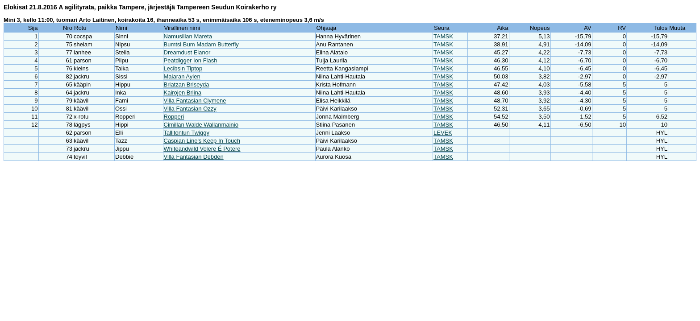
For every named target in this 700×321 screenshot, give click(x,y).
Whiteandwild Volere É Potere (202, 148)
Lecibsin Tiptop (183, 68)
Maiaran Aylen (182, 76)
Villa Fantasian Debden (194, 156)
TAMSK (443, 36)
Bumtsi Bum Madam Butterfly (201, 44)
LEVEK (442, 132)
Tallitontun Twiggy (186, 132)
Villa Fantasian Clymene (195, 100)
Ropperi (174, 116)
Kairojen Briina (183, 92)
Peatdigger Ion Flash (190, 60)
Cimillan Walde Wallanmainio (201, 124)
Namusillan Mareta (188, 36)
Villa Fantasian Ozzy (190, 108)
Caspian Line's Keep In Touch (202, 140)
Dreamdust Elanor (187, 52)
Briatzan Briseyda (186, 84)
